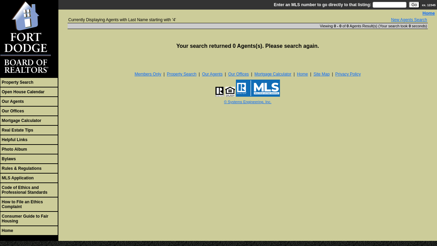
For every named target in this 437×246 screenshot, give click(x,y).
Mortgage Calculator (21, 120)
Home (7, 230)
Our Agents (13, 101)
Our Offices (13, 111)
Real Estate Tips (17, 130)
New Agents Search (409, 19)
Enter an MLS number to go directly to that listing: (322, 4)
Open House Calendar (23, 92)
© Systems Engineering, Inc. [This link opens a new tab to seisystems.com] (247, 102)
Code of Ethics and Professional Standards (24, 190)
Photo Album (14, 149)
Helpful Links (14, 139)
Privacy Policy (348, 74)
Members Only (148, 74)
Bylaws (9, 158)
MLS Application (18, 178)
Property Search (17, 82)
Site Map (321, 74)
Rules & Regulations (22, 168)
